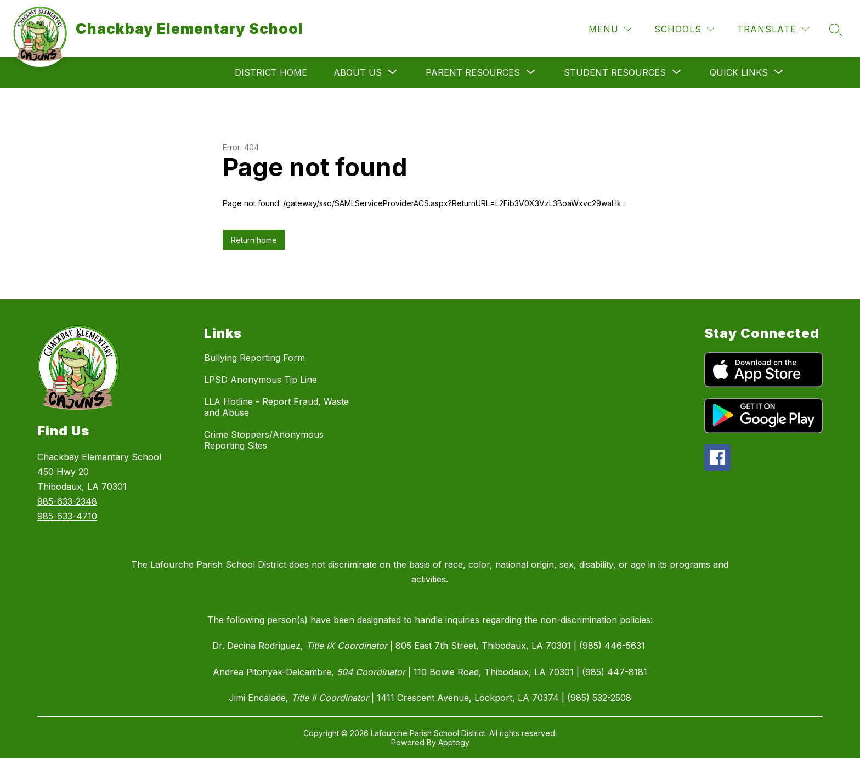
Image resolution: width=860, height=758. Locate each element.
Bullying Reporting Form (254, 357)
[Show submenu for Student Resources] (615, 72)
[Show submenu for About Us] (357, 72)
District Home (271, 72)
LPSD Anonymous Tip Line (260, 379)
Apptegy (453, 742)
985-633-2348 (67, 501)
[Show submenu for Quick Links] (739, 72)
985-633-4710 (67, 516)
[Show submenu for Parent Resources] (473, 72)
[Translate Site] (773, 29)
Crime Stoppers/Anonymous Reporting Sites (264, 440)
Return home (254, 240)
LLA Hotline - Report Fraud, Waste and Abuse (276, 407)
